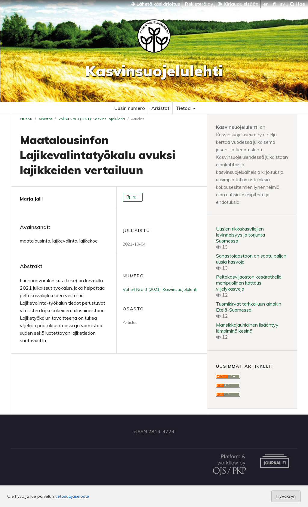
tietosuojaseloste (72, 496)
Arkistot (160, 108)
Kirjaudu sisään (238, 4)
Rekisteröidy (199, 4)
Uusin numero (129, 108)
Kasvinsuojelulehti (154, 70)
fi (274, 4)
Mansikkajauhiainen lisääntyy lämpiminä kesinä (247, 328)
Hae (297, 4)
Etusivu (26, 118)
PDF (135, 197)
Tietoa (184, 108)
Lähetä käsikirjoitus (155, 4)
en (266, 4)
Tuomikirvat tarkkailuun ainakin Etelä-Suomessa (248, 307)
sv (282, 4)
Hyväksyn (286, 496)
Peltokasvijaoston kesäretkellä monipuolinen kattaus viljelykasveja (249, 283)
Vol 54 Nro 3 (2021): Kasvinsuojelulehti (91, 118)
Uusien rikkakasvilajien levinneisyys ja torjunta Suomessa (240, 235)
